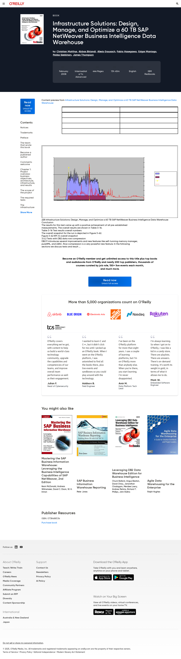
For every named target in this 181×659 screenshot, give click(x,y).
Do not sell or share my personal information (23, 643)
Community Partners (13, 585)
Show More (26, 212)
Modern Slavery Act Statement (71, 652)
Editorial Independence (44, 652)
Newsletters (42, 572)
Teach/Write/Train (12, 567)
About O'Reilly (12, 562)
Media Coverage (12, 580)
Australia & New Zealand (16, 617)
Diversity (7, 598)
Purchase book (49, 522)
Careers (7, 572)
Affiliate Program (12, 589)
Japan (6, 622)
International (11, 612)
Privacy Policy (43, 576)
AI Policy (40, 580)
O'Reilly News (10, 576)
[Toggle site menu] (3, 3)
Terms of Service (10, 652)
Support (41, 562)
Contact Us (42, 567)
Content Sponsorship (14, 602)
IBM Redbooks (150, 72)
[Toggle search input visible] (177, 3)
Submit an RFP (10, 594)
